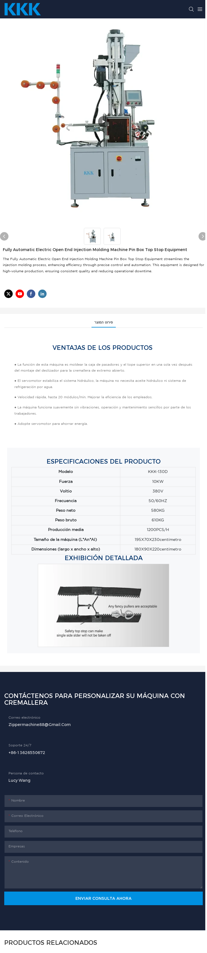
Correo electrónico (24, 717)
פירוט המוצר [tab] (103, 322)
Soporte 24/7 (19, 745)
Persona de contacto (26, 773)
